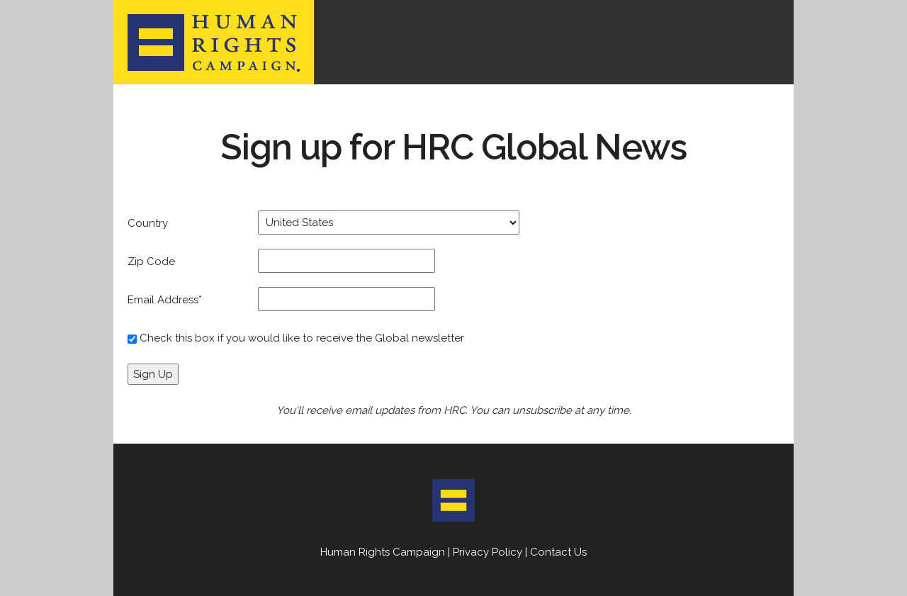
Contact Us (558, 552)
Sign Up (153, 374)
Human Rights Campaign (382, 552)
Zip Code (151, 261)
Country (148, 223)
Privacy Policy (487, 552)
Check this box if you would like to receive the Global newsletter (302, 338)
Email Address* (165, 299)
